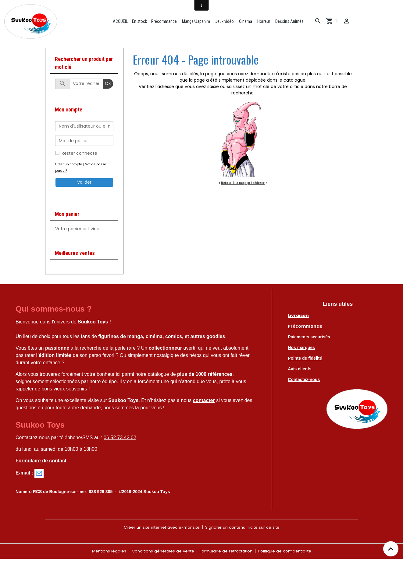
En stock (141, 22)
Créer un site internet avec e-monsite (159, 529)
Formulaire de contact (41, 462)
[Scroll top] (390, 548)
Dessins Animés (290, 22)
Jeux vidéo (225, 22)
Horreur (265, 22)
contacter (204, 402)
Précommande (165, 22)
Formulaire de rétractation (226, 553)
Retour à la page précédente (243, 185)
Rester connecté (79, 155)
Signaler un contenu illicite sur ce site (245, 529)
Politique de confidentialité (288, 553)
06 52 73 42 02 (120, 439)
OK (108, 86)
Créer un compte (69, 166)
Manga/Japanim (197, 22)
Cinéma (247, 22)
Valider (84, 185)
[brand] (33, 22)
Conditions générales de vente (160, 553)
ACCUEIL (121, 22)
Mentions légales (104, 553)
